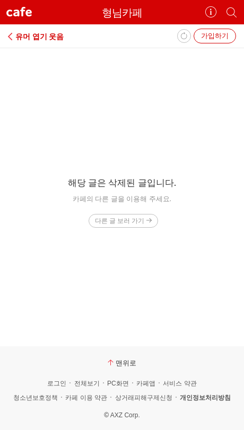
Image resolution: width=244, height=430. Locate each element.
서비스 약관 (179, 383)
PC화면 (118, 383)
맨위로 (122, 363)
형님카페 (122, 12)
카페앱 (145, 383)
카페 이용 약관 (86, 397)
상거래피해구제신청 (143, 397)
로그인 (56, 383)
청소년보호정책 (35, 397)
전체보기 (87, 383)
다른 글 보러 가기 (123, 220)
